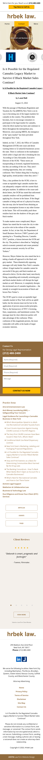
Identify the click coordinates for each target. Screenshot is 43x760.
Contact (21, 24)
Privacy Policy (21, 691)
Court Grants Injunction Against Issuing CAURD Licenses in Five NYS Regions (22, 429)
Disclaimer (21, 699)
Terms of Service (21, 695)
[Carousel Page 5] (32, 605)
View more (21, 615)
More (36, 24)
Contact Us (8, 346)
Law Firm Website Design (21, 757)
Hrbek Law (29, 747)
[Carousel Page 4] (27, 605)
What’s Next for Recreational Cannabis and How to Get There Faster (21, 479)
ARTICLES (21, 508)
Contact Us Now (21, 390)
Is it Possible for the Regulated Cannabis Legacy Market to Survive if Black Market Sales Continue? (22, 454)
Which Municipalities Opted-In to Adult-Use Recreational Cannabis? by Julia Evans (23, 423)
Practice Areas (9, 403)
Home (7, 24)
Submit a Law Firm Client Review (21, 622)
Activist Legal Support (12, 484)
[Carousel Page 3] (21, 605)
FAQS (21, 523)
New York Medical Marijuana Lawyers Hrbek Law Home (21, 16)
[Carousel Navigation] (21, 605)
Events (21, 515)
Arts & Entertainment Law (14, 407)
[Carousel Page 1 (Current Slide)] (11, 605)
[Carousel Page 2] (16, 605)
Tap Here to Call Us (21, 7)
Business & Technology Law (14, 490)
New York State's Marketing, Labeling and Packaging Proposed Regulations (22, 447)
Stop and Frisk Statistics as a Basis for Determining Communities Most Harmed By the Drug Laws (22, 463)
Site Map (21, 703)
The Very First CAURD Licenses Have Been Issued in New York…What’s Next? (23, 435)
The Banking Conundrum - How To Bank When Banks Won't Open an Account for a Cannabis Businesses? (23, 472)
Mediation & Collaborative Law (16, 487)
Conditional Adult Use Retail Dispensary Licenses (22, 441)
